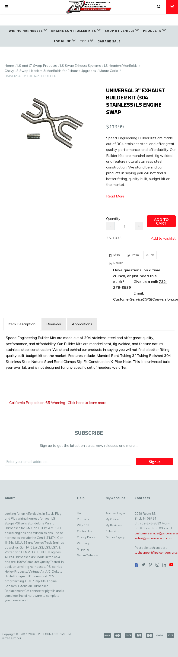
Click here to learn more (87, 402)
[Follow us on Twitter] (143, 565)
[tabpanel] (89, 351)
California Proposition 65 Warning (37, 402)
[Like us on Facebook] (136, 565)
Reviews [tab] (53, 324)
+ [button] (139, 226)
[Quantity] (124, 226)
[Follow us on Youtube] (171, 565)
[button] (6, 7)
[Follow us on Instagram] (157, 565)
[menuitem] (28, 30)
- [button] (110, 226)
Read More (115, 196)
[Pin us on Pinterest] (150, 565)
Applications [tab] (82, 324)
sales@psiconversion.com (153, 538)
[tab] (21, 324)
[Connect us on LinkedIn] (164, 565)
